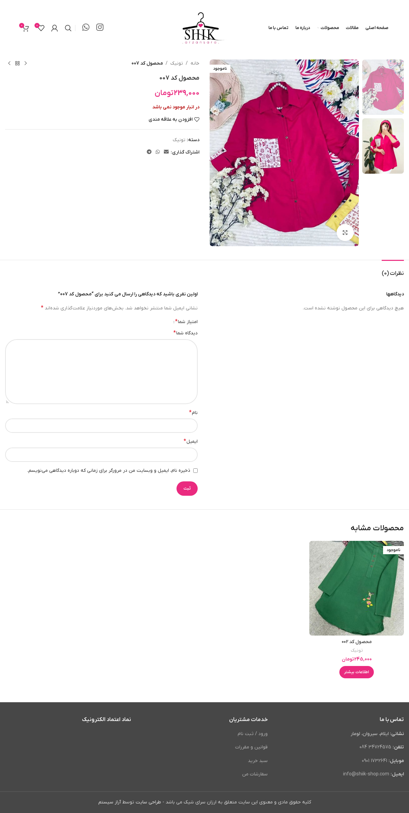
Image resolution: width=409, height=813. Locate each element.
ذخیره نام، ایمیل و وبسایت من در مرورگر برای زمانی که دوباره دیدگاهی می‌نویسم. (108, 470)
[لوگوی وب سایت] (204, 28)
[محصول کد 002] (356, 588)
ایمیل (191, 441)
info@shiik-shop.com (366, 774)
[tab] (393, 270)
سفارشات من (255, 774)
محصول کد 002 (357, 642)
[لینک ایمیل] (166, 152)
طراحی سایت (148, 802)
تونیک (176, 63)
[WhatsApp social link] (86, 28)
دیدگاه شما (185, 333)
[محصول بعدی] (9, 63)
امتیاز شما (186, 321)
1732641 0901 (375, 761)
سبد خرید (258, 761)
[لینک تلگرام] (149, 152)
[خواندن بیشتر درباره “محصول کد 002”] (356, 672)
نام (193, 412)
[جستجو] (68, 28)
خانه (195, 63)
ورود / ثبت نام (253, 734)
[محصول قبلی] (26, 63)
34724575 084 (375, 747)
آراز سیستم (109, 802)
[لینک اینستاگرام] (100, 28)
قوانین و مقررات (251, 747)
